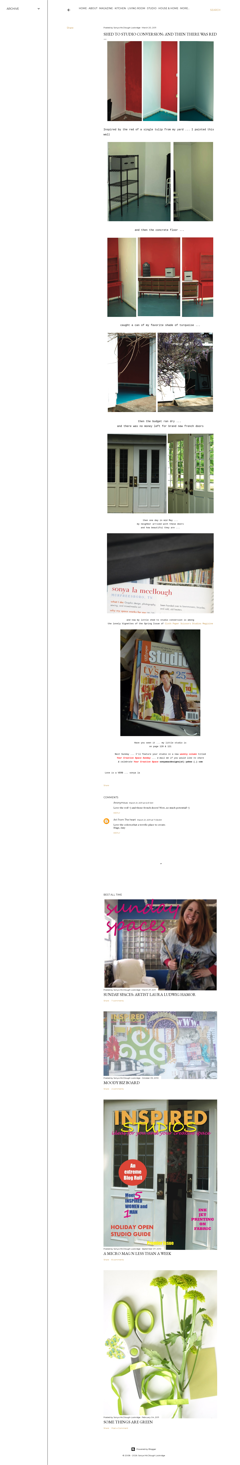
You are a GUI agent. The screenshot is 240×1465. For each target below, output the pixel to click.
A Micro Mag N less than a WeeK (137, 1253)
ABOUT (93, 8)
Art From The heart (125, 819)
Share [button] (70, 27)
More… (185, 8)
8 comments (118, 1259)
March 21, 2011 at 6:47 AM (141, 803)
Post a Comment (120, 1428)
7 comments (118, 1000)
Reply (117, 813)
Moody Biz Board (122, 1082)
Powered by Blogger (143, 1449)
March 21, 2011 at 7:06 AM (149, 820)
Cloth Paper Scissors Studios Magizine (189, 623)
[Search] (215, 10)
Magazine (106, 8)
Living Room (136, 8)
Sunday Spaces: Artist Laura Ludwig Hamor (150, 994)
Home (83, 8)
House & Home (168, 8)
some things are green (128, 1422)
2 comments (118, 1089)
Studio (151, 8)
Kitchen (120, 8)
